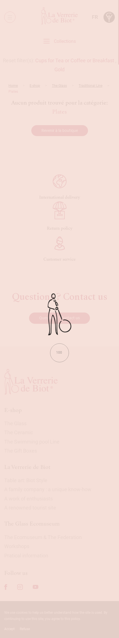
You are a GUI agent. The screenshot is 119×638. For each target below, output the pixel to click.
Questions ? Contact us (59, 318)
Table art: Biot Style (25, 480)
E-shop (35, 86)
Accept (9, 629)
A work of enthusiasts (28, 499)
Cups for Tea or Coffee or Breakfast (74, 60)
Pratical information (26, 556)
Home (13, 86)
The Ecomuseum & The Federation (43, 537)
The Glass (59, 86)
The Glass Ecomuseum (32, 524)
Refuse (25, 629)
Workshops (16, 546)
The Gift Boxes (20, 451)
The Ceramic (18, 432)
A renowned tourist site (30, 508)
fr (95, 17)
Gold (59, 69)
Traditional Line (90, 86)
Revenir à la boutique (59, 130)
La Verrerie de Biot (27, 467)
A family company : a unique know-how (47, 489)
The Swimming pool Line (32, 442)
